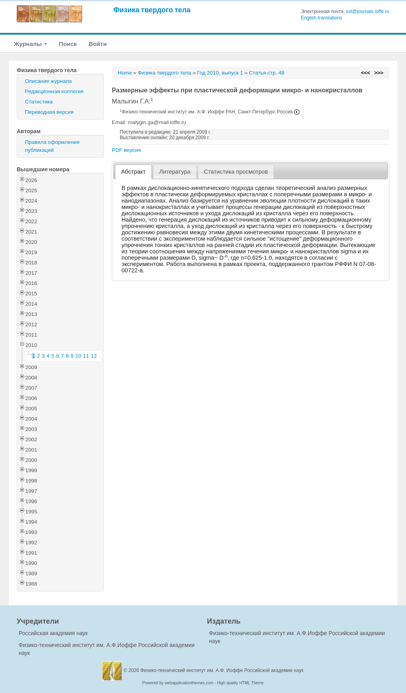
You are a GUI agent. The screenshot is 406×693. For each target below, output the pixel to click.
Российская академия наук (53, 633)
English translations (321, 18)
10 (78, 356)
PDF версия (126, 150)
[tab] (133, 172)
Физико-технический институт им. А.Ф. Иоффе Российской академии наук (222, 670)
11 (86, 356)
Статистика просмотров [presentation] (236, 171)
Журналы (30, 44)
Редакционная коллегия (54, 91)
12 (94, 356)
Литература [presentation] (174, 171)
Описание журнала (48, 81)
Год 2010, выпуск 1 (220, 73)
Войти (98, 44)
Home (125, 73)
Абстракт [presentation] (133, 171)
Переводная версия (49, 112)
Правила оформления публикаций (52, 146)
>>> (378, 73)
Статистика (39, 102)
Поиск (68, 44)
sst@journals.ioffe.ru (367, 11)
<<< (365, 73)
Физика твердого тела (152, 9)
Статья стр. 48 (266, 73)
